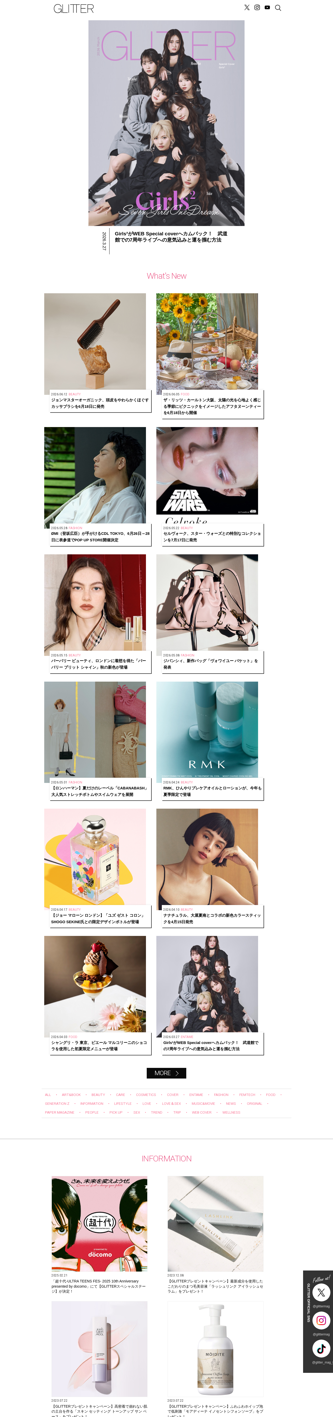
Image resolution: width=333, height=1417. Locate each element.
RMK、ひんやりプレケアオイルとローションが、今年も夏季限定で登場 (256, 438)
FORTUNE (168, 8)
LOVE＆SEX (209, 580)
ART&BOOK (74, 571)
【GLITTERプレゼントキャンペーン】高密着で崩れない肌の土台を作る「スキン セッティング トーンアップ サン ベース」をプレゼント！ (241, 736)
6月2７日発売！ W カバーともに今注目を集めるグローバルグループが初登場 (241, 827)
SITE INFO (62, 1393)
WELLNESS (56, 597)
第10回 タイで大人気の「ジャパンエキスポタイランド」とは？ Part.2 (166, 1162)
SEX (180, 588)
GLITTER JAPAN (271, 1393)
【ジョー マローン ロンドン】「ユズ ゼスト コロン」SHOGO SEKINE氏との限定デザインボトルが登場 (73, 520)
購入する (218, 1342)
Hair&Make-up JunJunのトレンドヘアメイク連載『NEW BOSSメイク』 (86, 1162)
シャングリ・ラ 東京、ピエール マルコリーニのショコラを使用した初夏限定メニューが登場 (195, 520)
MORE (162, 549)
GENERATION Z (195, 8)
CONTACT (104, 1393)
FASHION (239, 571)
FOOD (50, 580)
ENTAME (211, 571)
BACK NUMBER (187, 1393)
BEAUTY (104, 571)
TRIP (224, 588)
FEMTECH (268, 571)
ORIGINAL (54, 588)
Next (266, 968)
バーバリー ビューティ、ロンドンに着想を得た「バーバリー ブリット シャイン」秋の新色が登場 (73, 438)
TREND (201, 588)
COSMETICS (156, 571)
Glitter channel (161, 1035)
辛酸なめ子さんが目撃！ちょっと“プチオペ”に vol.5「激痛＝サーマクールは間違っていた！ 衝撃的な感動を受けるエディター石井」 (246, 1162)
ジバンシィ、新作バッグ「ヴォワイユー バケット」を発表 (134, 438)
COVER (185, 571)
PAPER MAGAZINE (93, 588)
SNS (146, 1393)
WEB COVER (251, 588)
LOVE (182, 580)
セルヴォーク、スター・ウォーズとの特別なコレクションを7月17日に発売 (256, 356)
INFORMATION (121, 580)
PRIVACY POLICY (229, 1393)
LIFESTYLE (156, 580)
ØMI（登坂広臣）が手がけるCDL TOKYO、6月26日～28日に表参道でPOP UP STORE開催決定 (195, 356)
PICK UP (157, 588)
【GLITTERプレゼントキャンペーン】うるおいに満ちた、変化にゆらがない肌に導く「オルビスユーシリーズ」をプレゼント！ (161, 827)
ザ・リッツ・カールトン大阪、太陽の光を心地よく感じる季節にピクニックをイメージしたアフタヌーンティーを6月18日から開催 (134, 356)
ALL (49, 571)
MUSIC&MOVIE (246, 580)
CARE (128, 571)
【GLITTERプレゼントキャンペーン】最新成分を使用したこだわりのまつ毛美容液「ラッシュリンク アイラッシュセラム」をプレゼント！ (161, 736)
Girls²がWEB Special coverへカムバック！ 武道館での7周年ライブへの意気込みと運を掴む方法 (256, 520)
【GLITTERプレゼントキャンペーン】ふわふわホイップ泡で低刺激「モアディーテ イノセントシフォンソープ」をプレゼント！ (81, 827)
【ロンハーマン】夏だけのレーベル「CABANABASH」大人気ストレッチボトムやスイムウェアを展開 (195, 438)
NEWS (126, 8)
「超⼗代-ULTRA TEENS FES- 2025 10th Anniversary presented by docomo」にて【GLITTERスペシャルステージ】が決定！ (81, 736)
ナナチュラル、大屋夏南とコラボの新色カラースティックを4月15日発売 (134, 520)
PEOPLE (130, 588)
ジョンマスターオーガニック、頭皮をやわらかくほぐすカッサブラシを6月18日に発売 (73, 356)
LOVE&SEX (145, 8)
